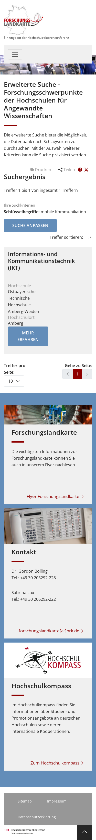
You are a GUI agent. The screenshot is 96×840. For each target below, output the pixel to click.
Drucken (41, 169)
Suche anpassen (30, 225)
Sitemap (25, 801)
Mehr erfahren (28, 336)
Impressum (57, 801)
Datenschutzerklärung (37, 816)
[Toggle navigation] (15, 54)
